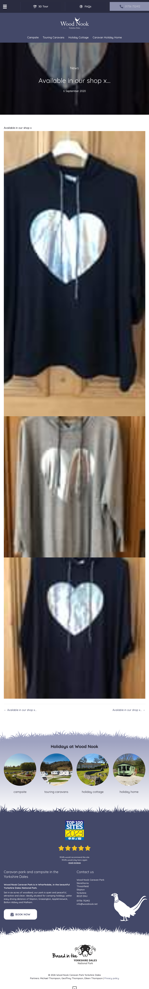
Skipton (33, 899)
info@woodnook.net (87, 904)
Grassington (44, 899)
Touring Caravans (53, 37)
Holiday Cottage (78, 37)
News (74, 68)
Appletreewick (59, 899)
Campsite (33, 37)
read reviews (74, 863)
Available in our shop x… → (129, 710)
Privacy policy (111, 978)
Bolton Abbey (11, 902)
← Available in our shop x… (20, 710)
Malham (28, 902)
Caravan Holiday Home (107, 37)
